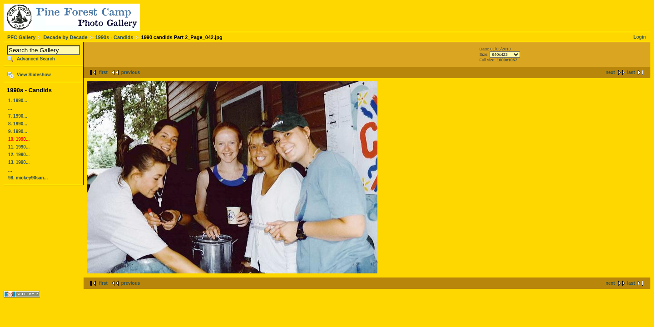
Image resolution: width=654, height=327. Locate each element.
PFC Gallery (21, 37)
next (610, 72)
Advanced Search (36, 58)
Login (640, 37)
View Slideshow (34, 74)
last (631, 72)
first (103, 72)
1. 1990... (17, 100)
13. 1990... (19, 162)
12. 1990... (19, 154)
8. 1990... (17, 123)
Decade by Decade (65, 37)
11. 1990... (19, 146)
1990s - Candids (114, 37)
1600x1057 (507, 60)
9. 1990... (17, 131)
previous (130, 72)
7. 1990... (17, 116)
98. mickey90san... (28, 177)
